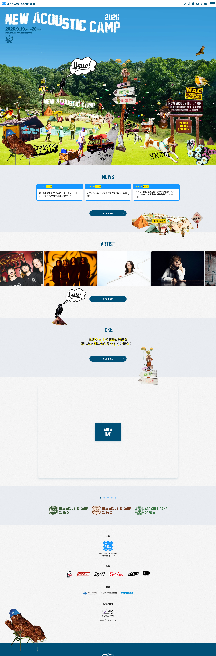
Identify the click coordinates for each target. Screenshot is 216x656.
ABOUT (86, 617)
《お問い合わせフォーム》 (108, 558)
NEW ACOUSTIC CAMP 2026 (24, 3)
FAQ (113, 627)
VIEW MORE (108, 213)
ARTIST (113, 617)
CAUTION (105, 627)
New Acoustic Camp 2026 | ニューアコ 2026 (108, 598)
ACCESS (128, 622)
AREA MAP (117, 622)
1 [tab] (100, 435)
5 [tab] (115, 435)
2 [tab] (104, 435)
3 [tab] (108, 435)
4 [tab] (112, 435)
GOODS (137, 622)
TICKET (95, 617)
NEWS (104, 617)
